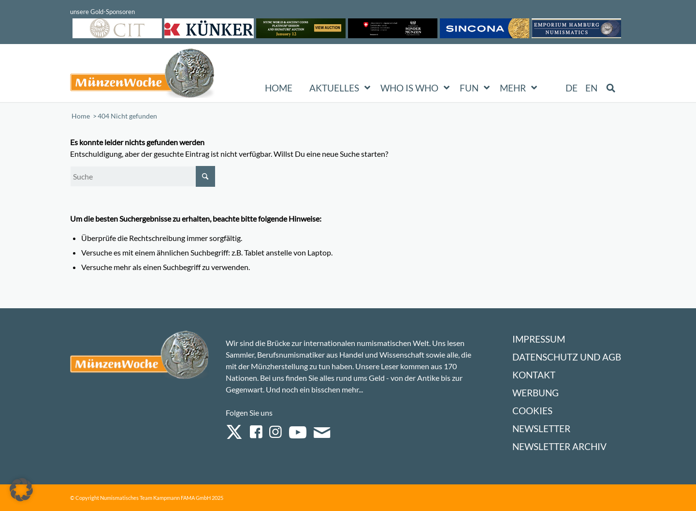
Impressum (538, 339)
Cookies (532, 410)
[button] (21, 489)
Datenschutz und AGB (566, 356)
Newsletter (541, 428)
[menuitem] (572, 88)
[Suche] (142, 176)
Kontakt (533, 374)
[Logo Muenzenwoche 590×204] (142, 75)
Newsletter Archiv (559, 446)
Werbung (535, 392)
